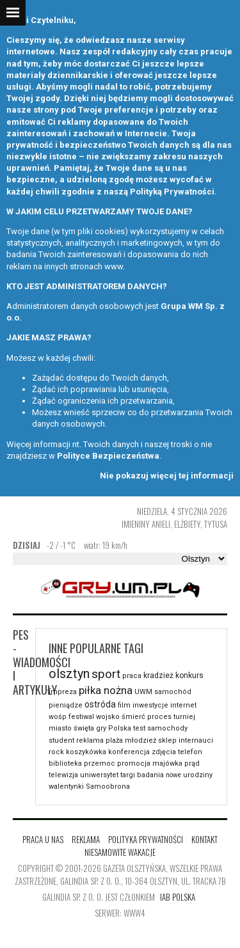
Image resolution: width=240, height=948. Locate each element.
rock (56, 752)
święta (84, 728)
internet (183, 705)
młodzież (140, 740)
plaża (114, 740)
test (139, 728)
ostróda (100, 704)
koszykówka (86, 752)
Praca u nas (42, 839)
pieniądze (66, 705)
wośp (58, 717)
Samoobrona (108, 786)
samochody (167, 728)
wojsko (108, 717)
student (61, 740)
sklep (167, 740)
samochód (172, 692)
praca (131, 676)
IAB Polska (177, 896)
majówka (167, 763)
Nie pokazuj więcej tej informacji (167, 475)
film (124, 705)
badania (150, 775)
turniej (184, 717)
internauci (196, 740)
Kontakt (204, 839)
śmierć (133, 717)
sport (106, 674)
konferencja (129, 752)
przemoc (99, 763)
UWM (143, 692)
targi (127, 775)
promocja (133, 763)
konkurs (189, 675)
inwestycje (150, 705)
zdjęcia (164, 752)
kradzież (158, 675)
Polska (119, 728)
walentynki (66, 786)
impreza (63, 692)
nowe (173, 774)
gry (101, 728)
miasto (60, 728)
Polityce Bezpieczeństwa (108, 456)
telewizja (63, 775)
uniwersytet (99, 775)
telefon (190, 752)
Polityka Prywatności (145, 839)
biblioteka (65, 763)
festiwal (81, 717)
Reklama (86, 839)
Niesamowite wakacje (120, 852)
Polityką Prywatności (172, 191)
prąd (192, 763)
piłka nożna (105, 690)
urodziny (197, 775)
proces (159, 717)
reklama (90, 740)
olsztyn (69, 673)
